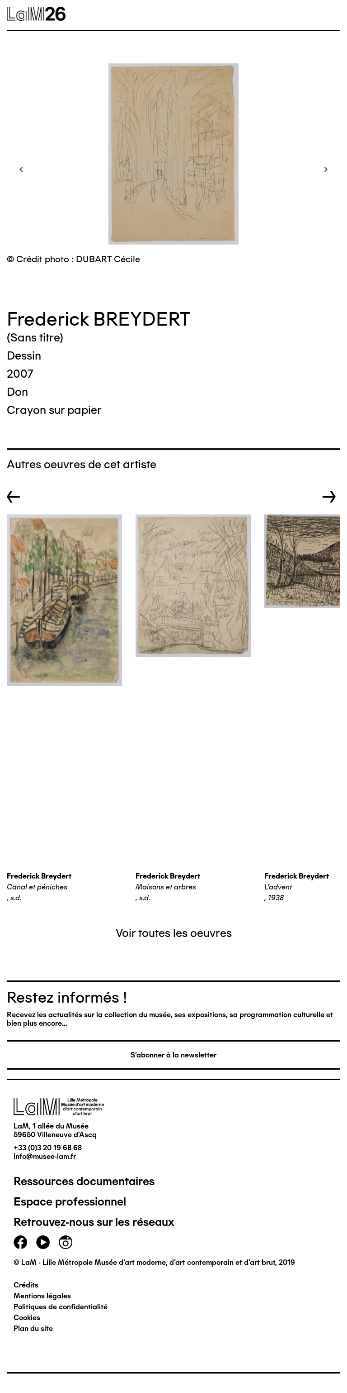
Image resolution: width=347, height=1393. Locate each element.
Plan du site (33, 1328)
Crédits (26, 1285)
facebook (20, 1242)
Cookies (27, 1317)
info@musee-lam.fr (45, 1156)
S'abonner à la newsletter (173, 1055)
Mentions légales (42, 1296)
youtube (43, 1242)
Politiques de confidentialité (61, 1306)
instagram (65, 1242)
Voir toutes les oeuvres (174, 933)
